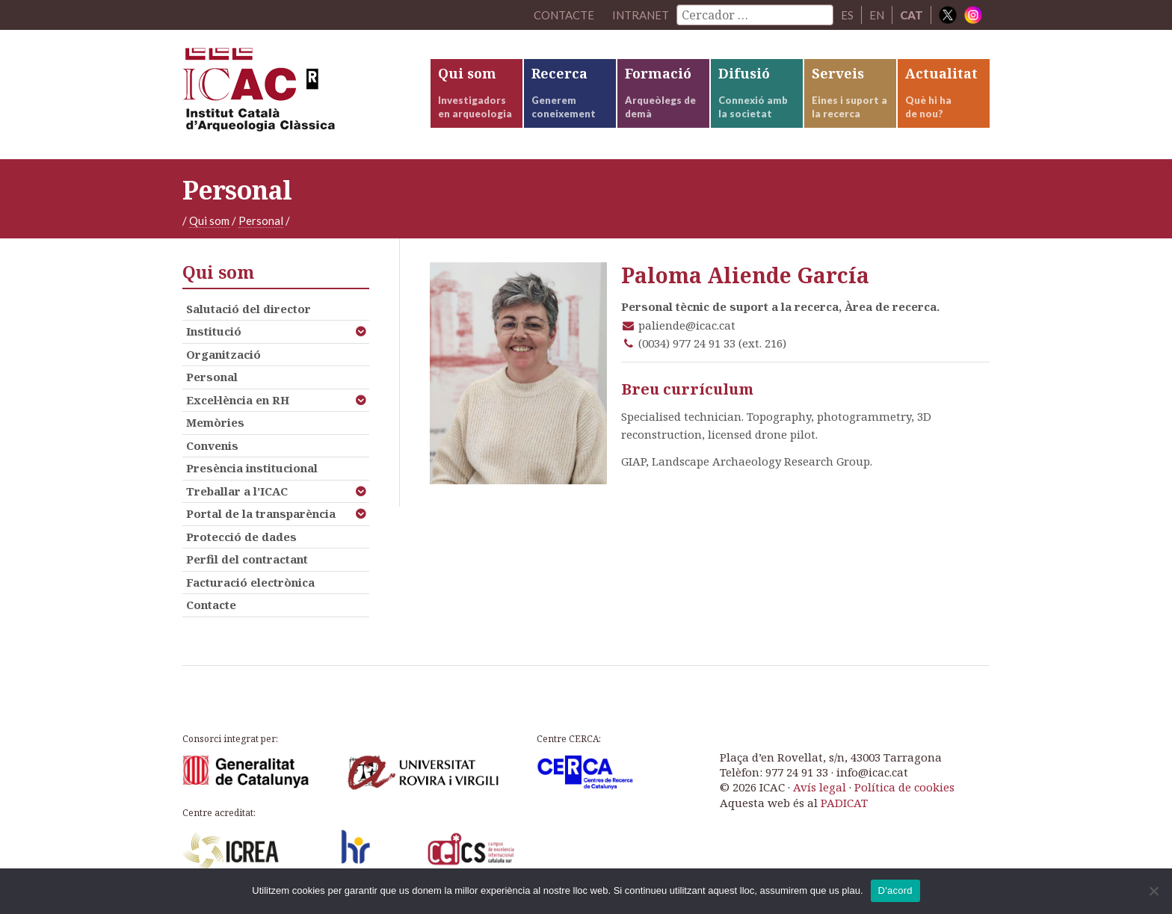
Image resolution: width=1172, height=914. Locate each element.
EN (876, 15)
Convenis (212, 445)
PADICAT (844, 802)
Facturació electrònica (250, 582)
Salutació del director (248, 308)
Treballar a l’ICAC (237, 491)
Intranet (640, 15)
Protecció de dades (241, 536)
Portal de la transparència (261, 513)
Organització (223, 354)
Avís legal (819, 786)
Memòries (215, 422)
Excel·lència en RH (237, 399)
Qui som (209, 220)
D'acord (895, 890)
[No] (1153, 890)
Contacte (211, 604)
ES (847, 15)
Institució (213, 331)
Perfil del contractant (247, 559)
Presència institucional (252, 467)
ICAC (294, 94)
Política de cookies (904, 786)
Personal (260, 220)
